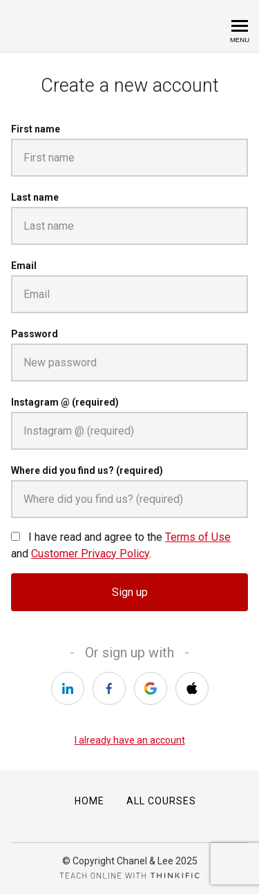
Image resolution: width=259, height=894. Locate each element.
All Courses (161, 800)
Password (34, 333)
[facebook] (109, 688)
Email (24, 265)
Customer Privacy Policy (90, 553)
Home (89, 800)
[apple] (192, 688)
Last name (35, 197)
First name (35, 129)
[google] (150, 688)
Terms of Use (198, 537)
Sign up (130, 592)
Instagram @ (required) (65, 402)
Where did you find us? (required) (87, 470)
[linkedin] (67, 688)
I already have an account (130, 740)
